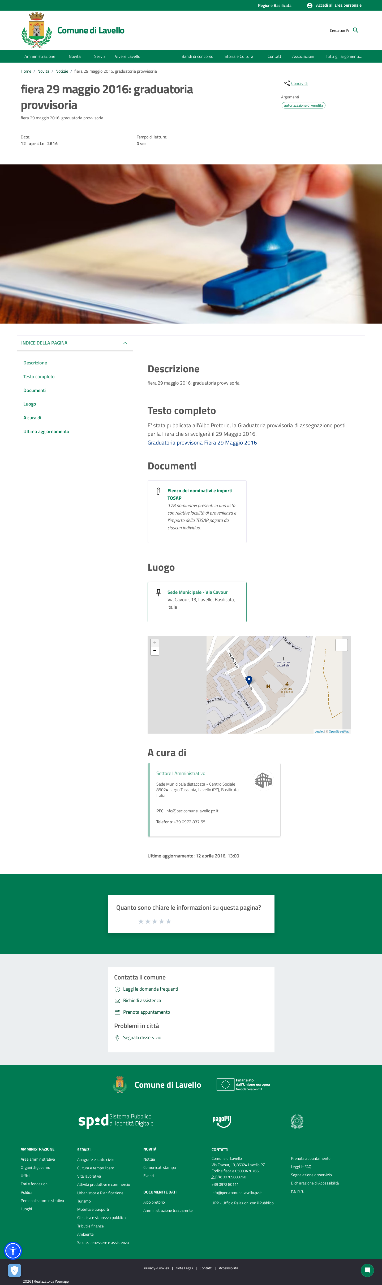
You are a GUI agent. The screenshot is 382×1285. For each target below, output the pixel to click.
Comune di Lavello (91, 30)
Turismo (84, 1201)
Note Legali (184, 1268)
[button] (334, 5)
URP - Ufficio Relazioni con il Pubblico (243, 1203)
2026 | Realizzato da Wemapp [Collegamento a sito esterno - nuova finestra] (46, 1281)
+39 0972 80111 (225, 1184)
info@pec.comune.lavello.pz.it (237, 1193)
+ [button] (155, 643)
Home (26, 71)
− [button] (155, 651)
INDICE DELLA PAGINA (44, 342)
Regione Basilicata (274, 5)
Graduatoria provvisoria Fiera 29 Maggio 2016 (202, 442)
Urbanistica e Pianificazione (100, 1193)
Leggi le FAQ (301, 1167)
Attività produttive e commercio (103, 1184)
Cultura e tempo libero (95, 1168)
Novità (43, 71)
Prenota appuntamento (311, 1158)
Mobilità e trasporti (93, 1209)
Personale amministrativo (42, 1200)
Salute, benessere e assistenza (103, 1242)
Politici (26, 1192)
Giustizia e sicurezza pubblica (101, 1217)
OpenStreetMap (339, 731)
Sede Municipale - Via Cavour (198, 592)
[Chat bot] (367, 1270)
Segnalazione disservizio (311, 1175)
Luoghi (26, 1209)
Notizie (61, 71)
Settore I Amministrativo (180, 773)
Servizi (84, 1149)
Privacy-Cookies (156, 1268)
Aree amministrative (38, 1159)
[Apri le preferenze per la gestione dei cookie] (14, 1270)
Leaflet (319, 731)
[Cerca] (356, 30)
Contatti (220, 1149)
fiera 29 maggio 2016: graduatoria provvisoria (115, 71)
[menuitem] (197, 56)
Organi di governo (35, 1167)
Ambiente (85, 1234)
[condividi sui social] (295, 83)
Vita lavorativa (89, 1176)
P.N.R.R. (297, 1191)
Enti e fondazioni (34, 1184)
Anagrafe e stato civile (95, 1159)
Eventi (148, 1176)
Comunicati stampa (159, 1167)
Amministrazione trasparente (168, 1210)
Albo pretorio (154, 1202)
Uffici (25, 1176)
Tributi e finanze (90, 1226)
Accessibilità (228, 1268)
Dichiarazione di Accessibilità (315, 1183)
